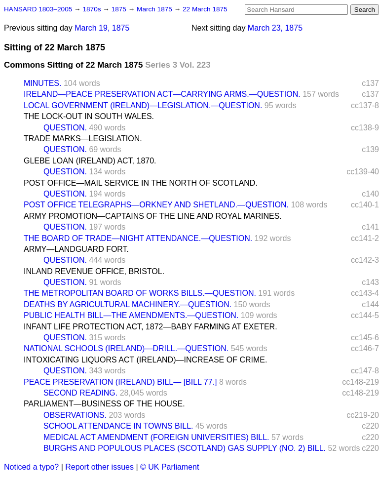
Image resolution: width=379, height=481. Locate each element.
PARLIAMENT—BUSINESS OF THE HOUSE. (104, 404)
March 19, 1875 (102, 28)
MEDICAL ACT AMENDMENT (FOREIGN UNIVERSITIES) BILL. (156, 437)
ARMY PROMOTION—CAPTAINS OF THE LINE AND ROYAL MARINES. (153, 216)
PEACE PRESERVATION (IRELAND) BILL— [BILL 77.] (120, 382)
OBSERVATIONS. (75, 415)
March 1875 (155, 9)
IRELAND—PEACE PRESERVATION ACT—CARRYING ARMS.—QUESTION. (162, 94)
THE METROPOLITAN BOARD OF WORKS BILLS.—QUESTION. (140, 293)
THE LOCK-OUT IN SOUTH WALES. (89, 116)
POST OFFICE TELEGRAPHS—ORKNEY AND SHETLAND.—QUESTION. (156, 204)
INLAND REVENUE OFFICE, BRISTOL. (94, 271)
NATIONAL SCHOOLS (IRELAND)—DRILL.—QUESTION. (126, 348)
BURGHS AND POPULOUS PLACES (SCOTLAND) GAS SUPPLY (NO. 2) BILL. (184, 448)
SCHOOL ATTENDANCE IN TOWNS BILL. (118, 426)
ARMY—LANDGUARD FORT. (76, 249)
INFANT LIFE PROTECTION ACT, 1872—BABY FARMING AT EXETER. (150, 326)
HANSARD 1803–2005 (38, 9)
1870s (92, 9)
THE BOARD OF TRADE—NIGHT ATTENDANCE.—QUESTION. (138, 238)
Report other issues (99, 467)
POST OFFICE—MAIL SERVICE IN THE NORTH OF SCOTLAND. (141, 183)
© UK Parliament (169, 467)
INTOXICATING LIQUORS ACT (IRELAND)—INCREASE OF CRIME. (145, 360)
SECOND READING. (80, 393)
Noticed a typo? (31, 467)
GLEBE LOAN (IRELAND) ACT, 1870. (90, 161)
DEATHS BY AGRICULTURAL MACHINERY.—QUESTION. (127, 304)
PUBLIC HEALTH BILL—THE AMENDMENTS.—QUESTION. (131, 315)
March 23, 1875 (275, 28)
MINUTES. (42, 83)
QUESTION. (65, 127)
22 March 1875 (205, 9)
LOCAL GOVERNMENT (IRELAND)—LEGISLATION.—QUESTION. (143, 105)
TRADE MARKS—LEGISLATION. (83, 138)
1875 (120, 9)
